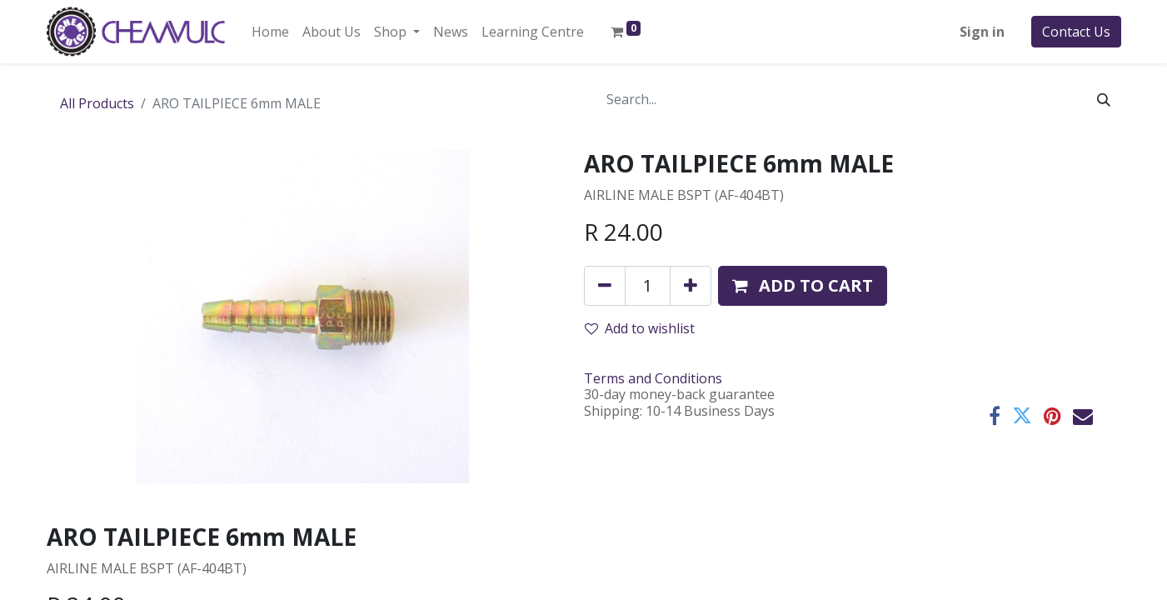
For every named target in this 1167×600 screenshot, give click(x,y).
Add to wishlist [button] (640, 328)
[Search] (1103, 99)
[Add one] (690, 286)
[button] (802, 286)
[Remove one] (605, 286)
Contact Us (1076, 31)
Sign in (982, 31)
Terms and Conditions (653, 378)
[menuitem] (270, 31)
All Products (97, 103)
